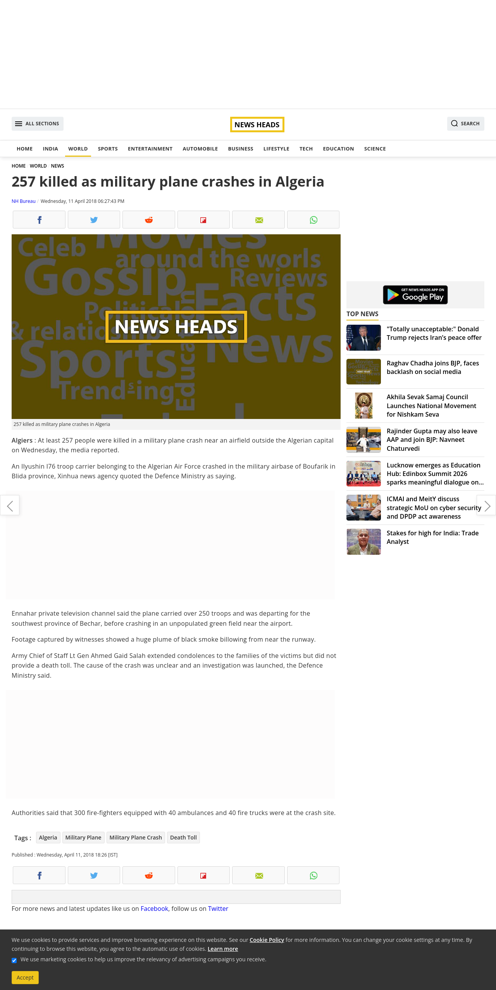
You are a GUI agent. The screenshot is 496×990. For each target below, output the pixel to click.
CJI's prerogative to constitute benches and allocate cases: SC (486, 505)
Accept (25, 977)
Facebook (154, 908)
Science (375, 148)
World (78, 148)
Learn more (223, 948)
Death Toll (183, 837)
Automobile (200, 148)
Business (240, 148)
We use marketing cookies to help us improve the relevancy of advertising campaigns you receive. (143, 959)
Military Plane (83, 837)
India (50, 148)
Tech (306, 148)
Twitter (218, 908)
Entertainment (150, 148)
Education (338, 148)
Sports (108, 148)
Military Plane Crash (136, 837)
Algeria (48, 837)
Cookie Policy (267, 939)
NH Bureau (24, 201)
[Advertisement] (248, 54)
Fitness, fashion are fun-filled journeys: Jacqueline (9, 505)
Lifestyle (276, 148)
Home (25, 148)
